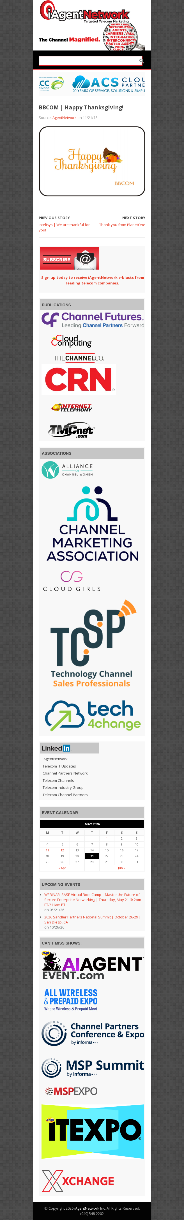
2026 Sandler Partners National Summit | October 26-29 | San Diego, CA (92, 920)
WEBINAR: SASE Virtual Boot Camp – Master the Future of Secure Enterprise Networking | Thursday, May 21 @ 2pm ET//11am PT (92, 899)
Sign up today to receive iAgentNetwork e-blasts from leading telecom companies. (92, 280)
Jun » (121, 868)
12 (62, 850)
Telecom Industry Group (63, 787)
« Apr (62, 868)
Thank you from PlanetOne (122, 224)
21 (92, 856)
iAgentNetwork (64, 117)
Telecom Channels (58, 780)
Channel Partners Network (65, 773)
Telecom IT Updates (59, 766)
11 (47, 850)
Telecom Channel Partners (65, 794)
